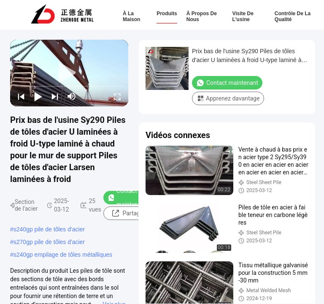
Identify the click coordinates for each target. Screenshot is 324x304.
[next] (54, 96)
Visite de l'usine (242, 16)
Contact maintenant (127, 197)
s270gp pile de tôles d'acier (49, 242)
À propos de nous (201, 16)
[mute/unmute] (71, 96)
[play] (69, 73)
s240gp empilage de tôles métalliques (63, 254)
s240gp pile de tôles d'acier (49, 229)
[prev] (21, 96)
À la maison (131, 16)
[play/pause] (38, 96)
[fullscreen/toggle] (117, 96)
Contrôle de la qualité (292, 16)
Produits (167, 13)
